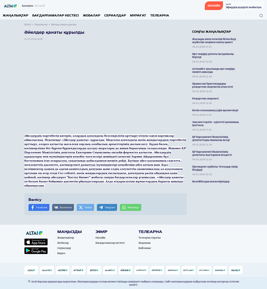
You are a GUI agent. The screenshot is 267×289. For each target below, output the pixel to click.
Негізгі (27, 24)
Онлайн (100, 237)
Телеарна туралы (150, 237)
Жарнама (145, 242)
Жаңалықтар (15, 15)
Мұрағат (138, 15)
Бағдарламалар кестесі (55, 15)
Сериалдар (115, 15)
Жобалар (91, 15)
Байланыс (145, 248)
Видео (61, 253)
